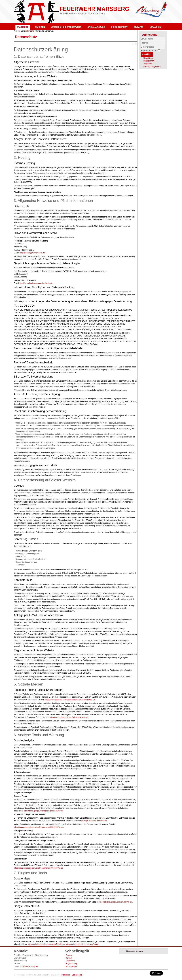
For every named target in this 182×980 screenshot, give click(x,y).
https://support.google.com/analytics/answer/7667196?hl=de (38, 868)
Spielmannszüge (96, 27)
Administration (71, 966)
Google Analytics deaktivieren (94, 821)
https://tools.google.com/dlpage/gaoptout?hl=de (43, 811)
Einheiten (40, 27)
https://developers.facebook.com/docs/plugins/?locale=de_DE (70, 700)
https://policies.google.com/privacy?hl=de (115, 902)
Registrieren (148, 58)
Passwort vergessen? (152, 66)
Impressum (65, 975)
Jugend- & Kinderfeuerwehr (66, 27)
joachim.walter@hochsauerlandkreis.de (36, 283)
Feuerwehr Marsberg (94, 9)
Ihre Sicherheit (119, 27)
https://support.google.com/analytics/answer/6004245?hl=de (38, 827)
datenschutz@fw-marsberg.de (32, 253)
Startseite (22, 27)
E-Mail (134, 44)
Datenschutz (26, 37)
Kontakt (69, 958)
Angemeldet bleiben (149, 50)
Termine (69, 955)
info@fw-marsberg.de (29, 966)
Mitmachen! (155, 27)
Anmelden (146, 54)
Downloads (70, 961)
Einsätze (138, 27)
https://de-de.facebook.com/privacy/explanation (69, 717)
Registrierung (71, 963)
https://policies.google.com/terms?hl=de (82, 944)
